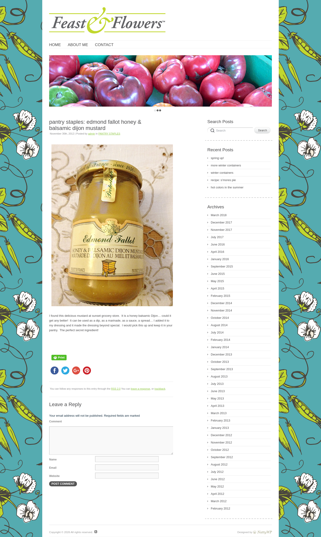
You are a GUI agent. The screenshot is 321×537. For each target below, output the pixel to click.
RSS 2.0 (116, 388)
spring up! (217, 158)
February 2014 (220, 339)
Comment (55, 421)
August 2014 (219, 325)
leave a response (140, 388)
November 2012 (221, 442)
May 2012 (217, 486)
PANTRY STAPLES (109, 133)
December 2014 (221, 303)
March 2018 (219, 215)
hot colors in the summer (227, 187)
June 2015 (218, 273)
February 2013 (220, 420)
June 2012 (218, 479)
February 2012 (220, 508)
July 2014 (217, 332)
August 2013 (219, 376)
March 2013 (219, 413)
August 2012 (219, 464)
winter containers (222, 172)
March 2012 (219, 501)
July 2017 (217, 237)
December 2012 (221, 435)
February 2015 (220, 295)
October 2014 (220, 317)
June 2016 (218, 244)
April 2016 (217, 251)
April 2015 (217, 288)
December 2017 (221, 222)
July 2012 (217, 472)
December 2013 (221, 354)
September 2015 (222, 266)
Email (52, 467)
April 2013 (217, 406)
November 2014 (221, 310)
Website (54, 476)
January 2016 (220, 259)
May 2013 (217, 398)
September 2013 (222, 369)
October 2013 (220, 362)
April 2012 (217, 494)
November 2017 (221, 229)
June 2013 (218, 391)
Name (53, 459)
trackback (160, 388)
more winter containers (226, 165)
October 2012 (220, 450)
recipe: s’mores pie (223, 180)
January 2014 (220, 347)
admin (91, 133)
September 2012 (222, 457)
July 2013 (217, 384)
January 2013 (220, 428)
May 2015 (217, 281)
